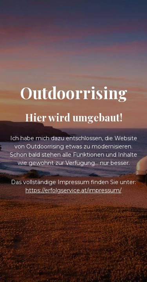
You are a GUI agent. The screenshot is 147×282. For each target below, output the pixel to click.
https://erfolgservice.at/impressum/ (73, 190)
